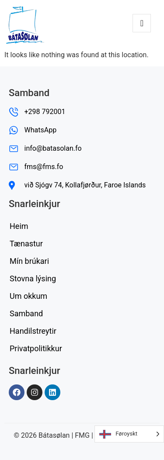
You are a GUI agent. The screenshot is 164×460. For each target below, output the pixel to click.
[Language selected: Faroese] (129, 434)
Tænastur (26, 243)
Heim (19, 226)
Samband (26, 313)
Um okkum (28, 296)
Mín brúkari (29, 261)
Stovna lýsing (33, 278)
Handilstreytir (33, 330)
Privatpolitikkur (36, 348)
